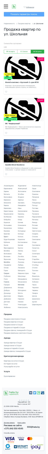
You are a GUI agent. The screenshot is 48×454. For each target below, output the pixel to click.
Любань (20, 265)
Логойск (21, 256)
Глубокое (7, 276)
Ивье (19, 208)
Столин (35, 268)
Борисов (7, 222)
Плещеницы (36, 203)
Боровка (7, 231)
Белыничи (7, 203)
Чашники (35, 287)
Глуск (6, 279)
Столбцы (35, 265)
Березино (7, 200)
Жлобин (21, 194)
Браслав (7, 234)
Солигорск (36, 254)
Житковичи (22, 191)
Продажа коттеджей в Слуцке (14, 327)
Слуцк (34, 242)
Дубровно (7, 299)
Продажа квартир (24, 23)
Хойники (35, 282)
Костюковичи (22, 242)
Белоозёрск (8, 197)
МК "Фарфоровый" (12, 124)
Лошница (21, 259)
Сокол (34, 251)
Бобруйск (7, 220)
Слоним (35, 237)
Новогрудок (22, 305)
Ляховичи (21, 268)
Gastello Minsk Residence (14, 165)
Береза (6, 205)
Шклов (34, 296)
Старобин (35, 259)
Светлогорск (36, 231)
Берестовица (8, 211)
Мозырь (21, 287)
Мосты (20, 293)
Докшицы (7, 293)
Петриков (35, 197)
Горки (6, 270)
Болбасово (8, 217)
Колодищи (21, 231)
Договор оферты (9, 423)
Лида (20, 254)
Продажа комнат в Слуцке (13, 325)
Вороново (7, 259)
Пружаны (35, 211)
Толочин (35, 270)
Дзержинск (8, 287)
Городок (7, 285)
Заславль (21, 203)
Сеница (34, 228)
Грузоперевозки (9, 376)
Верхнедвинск (9, 248)
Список (24, 51)
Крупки (20, 248)
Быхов (6, 245)
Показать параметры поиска (23, 14)
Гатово (6, 268)
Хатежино (35, 279)
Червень (35, 290)
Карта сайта (21, 423)
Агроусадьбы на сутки (12, 367)
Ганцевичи (7, 265)
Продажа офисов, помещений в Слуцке (18, 330)
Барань (6, 191)
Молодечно (22, 290)
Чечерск (35, 293)
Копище (21, 234)
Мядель (20, 296)
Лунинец (21, 262)
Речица (34, 222)
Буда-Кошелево (9, 239)
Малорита (21, 270)
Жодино (21, 197)
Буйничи (7, 242)
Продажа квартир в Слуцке (13, 322)
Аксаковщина (8, 186)
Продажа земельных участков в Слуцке (18, 333)
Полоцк (35, 205)
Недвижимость (9, 23)
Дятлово (7, 302)
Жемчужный (22, 188)
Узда (33, 273)
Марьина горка (23, 273)
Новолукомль (23, 307)
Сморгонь (35, 248)
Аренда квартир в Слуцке (13, 343)
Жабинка (7, 307)
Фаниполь (35, 276)
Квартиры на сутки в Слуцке (14, 361)
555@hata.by (33, 427)
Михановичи (22, 282)
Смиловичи (36, 239)
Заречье (21, 200)
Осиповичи (36, 191)
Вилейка (7, 251)
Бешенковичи (8, 214)
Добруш (7, 290)
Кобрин (20, 228)
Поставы (35, 208)
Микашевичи (22, 279)
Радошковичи (37, 217)
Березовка (7, 208)
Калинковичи (22, 211)
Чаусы (34, 285)
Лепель (20, 251)
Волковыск (8, 254)
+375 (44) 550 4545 (13, 428)
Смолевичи (36, 245)
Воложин (7, 256)
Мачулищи (21, 276)
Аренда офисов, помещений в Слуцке (17, 351)
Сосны (34, 256)
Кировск (21, 217)
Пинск (34, 200)
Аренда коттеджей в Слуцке (14, 348)
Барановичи (8, 188)
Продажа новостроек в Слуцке (15, 319)
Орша (34, 188)
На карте (11, 51)
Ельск (6, 305)
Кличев (20, 222)
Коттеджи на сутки (10, 364)
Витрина (37, 51)
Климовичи (22, 225)
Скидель (35, 234)
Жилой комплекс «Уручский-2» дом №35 (22, 82)
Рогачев (35, 225)
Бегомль (7, 194)
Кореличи (21, 239)
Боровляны (8, 228)
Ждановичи (22, 186)
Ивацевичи (22, 205)
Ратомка (35, 220)
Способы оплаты (9, 433)
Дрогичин (7, 296)
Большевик (8, 225)
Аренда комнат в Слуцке (12, 345)
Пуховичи (35, 214)
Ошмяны (35, 194)
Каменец (21, 214)
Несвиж (20, 302)
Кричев (20, 245)
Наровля (21, 299)
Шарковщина (36, 305)
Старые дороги (37, 262)
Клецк (20, 220)
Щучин (34, 302)
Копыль (20, 237)
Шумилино (36, 299)
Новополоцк (36, 186)
